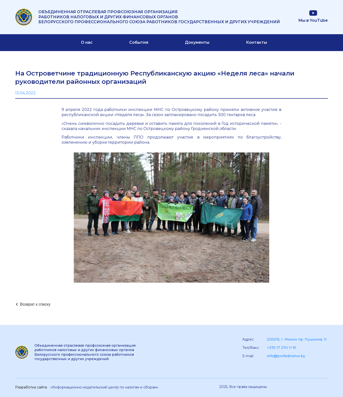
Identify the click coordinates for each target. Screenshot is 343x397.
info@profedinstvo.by (286, 356)
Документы (197, 42)
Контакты (256, 42)
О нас (87, 42)
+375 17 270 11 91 (281, 347)
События (138, 42)
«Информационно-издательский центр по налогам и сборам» (104, 387)
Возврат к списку (35, 304)
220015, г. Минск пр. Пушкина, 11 (297, 339)
